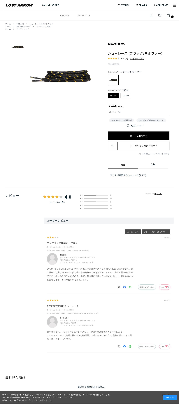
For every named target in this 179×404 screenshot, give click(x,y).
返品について (136, 125)
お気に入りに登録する (146, 146)
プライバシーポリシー (26, 400)
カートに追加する (138, 135)
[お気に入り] (149, 16)
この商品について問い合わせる (155, 153)
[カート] (170, 16)
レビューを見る (137, 58)
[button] (175, 5)
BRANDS (64, 15)
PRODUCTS (84, 15)
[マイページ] (160, 16)
